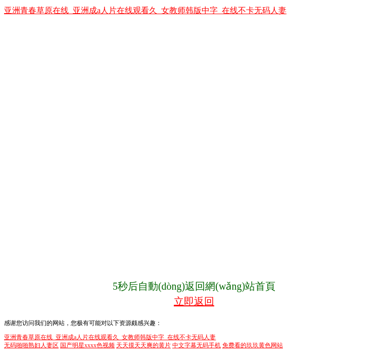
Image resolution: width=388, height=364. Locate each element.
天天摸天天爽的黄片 (143, 345)
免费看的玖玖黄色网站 (252, 345)
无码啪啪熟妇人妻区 (31, 345)
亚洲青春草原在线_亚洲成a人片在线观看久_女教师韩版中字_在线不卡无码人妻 (145, 10)
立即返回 (194, 301)
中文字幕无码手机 (196, 345)
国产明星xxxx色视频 (87, 345)
